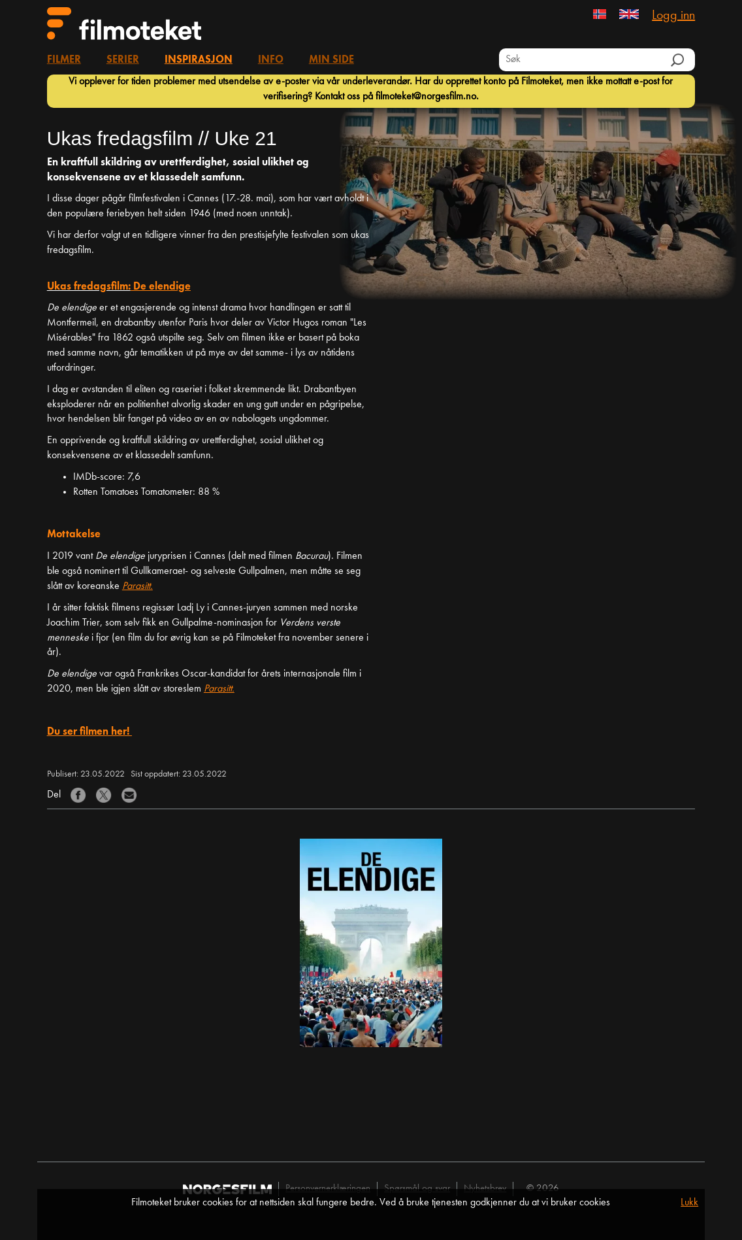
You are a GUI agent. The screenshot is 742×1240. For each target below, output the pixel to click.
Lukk (689, 1203)
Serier (122, 60)
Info (270, 60)
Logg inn (673, 15)
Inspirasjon (199, 60)
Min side (331, 60)
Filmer (64, 60)
